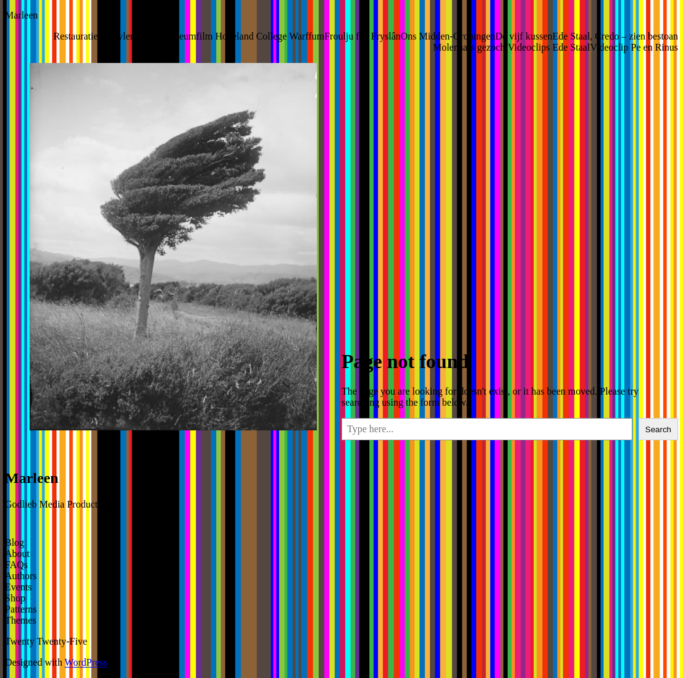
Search (658, 429)
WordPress (86, 662)
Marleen (21, 15)
